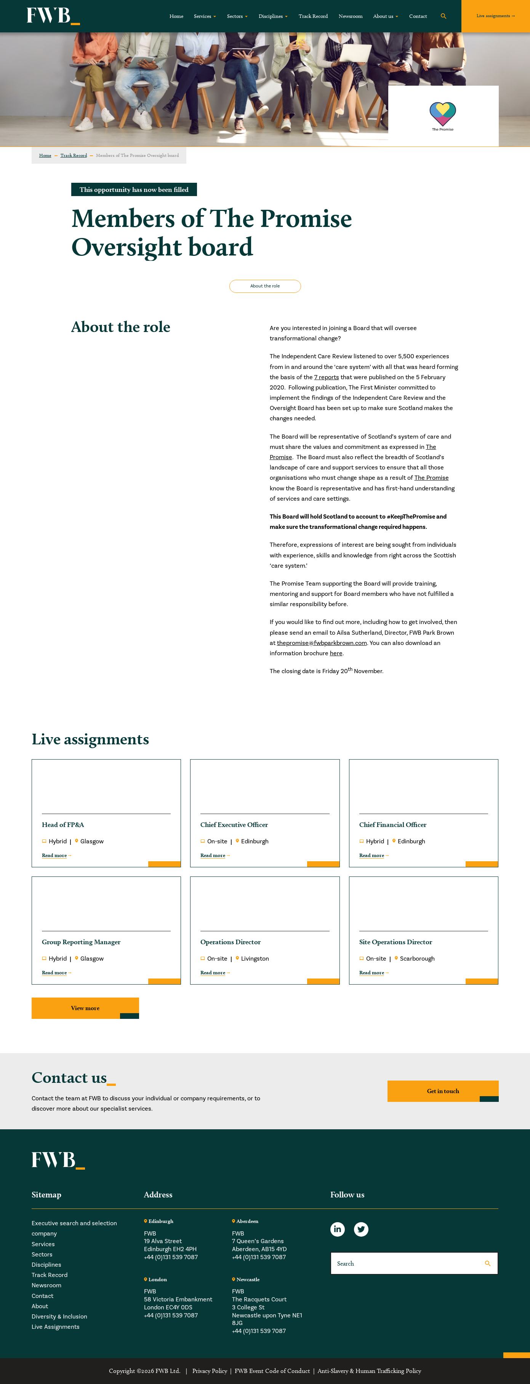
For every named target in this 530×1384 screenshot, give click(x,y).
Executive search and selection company (74, 1228)
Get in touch (443, 1091)
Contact (418, 16)
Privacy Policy (209, 1370)
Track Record (313, 16)
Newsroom (351, 16)
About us (383, 16)
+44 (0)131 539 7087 (171, 1257)
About (40, 1306)
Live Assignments (56, 1327)
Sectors (235, 16)
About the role (265, 286)
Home (176, 16)
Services (202, 16)
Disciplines (271, 16)
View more (85, 1008)
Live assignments (493, 15)
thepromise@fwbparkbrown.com (322, 643)
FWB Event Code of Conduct (272, 1370)
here (336, 653)
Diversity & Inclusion (59, 1316)
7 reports (326, 377)
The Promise (432, 478)
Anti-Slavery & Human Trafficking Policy (369, 1370)
